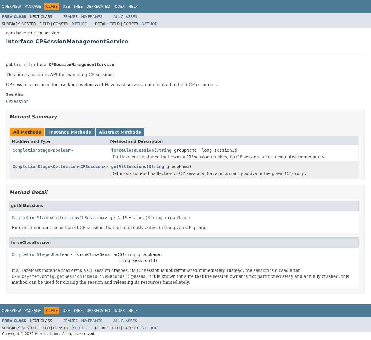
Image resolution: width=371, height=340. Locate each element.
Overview (11, 6)
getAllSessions (128, 166)
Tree (78, 6)
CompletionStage (31, 150)
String (164, 150)
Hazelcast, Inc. (47, 334)
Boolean (61, 150)
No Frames (91, 17)
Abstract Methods (120, 132)
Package (32, 6)
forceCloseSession (132, 150)
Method (79, 24)
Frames (70, 17)
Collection (65, 166)
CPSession (92, 166)
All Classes (125, 17)
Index (119, 6)
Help (133, 6)
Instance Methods (70, 132)
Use (66, 6)
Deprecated (98, 6)
